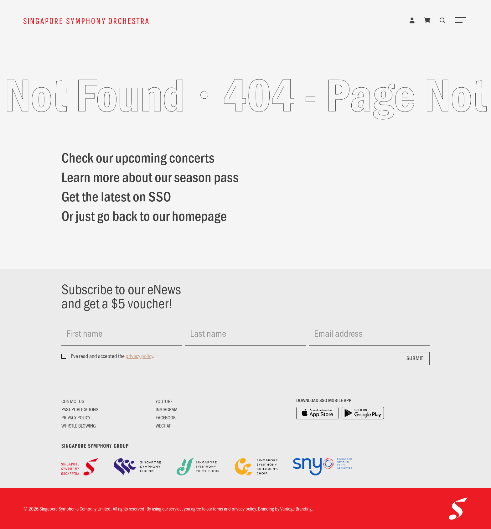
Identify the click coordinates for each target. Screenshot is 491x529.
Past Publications (79, 409)
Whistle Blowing (78, 425)
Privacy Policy (75, 417)
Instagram (167, 409)
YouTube (164, 401)
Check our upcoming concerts (137, 157)
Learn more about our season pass (150, 176)
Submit (414, 358)
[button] (442, 20)
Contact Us (72, 401)
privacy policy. (244, 508)
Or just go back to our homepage (144, 215)
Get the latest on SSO (116, 196)
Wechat (163, 425)
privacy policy (139, 356)
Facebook (166, 417)
